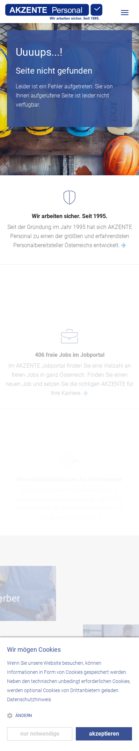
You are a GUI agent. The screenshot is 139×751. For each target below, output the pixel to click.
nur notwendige (39, 733)
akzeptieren (104, 733)
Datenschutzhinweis (29, 699)
